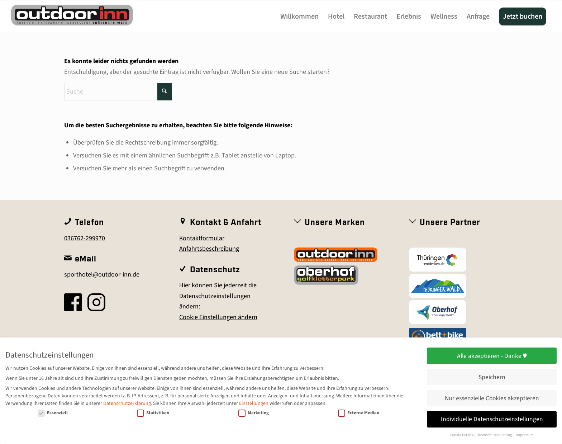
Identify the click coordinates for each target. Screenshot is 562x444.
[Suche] (118, 91)
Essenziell (53, 413)
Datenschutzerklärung (127, 403)
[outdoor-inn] (72, 19)
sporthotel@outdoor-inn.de (101, 274)
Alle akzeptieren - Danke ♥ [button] (492, 355)
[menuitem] (299, 16)
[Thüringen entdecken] (437, 259)
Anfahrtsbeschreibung (209, 248)
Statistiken (153, 413)
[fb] (73, 302)
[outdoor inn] (335, 254)
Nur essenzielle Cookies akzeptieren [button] (492, 398)
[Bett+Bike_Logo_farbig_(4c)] (437, 336)
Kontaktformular (201, 238)
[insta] (96, 302)
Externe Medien (358, 413)
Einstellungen (253, 403)
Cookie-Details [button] (461, 435)
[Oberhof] (437, 312)
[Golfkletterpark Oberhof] (326, 275)
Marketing (253, 413)
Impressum (525, 435)
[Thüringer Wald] (437, 286)
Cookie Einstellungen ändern (218, 317)
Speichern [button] (491, 377)
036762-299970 (84, 238)
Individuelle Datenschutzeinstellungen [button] (492, 419)
